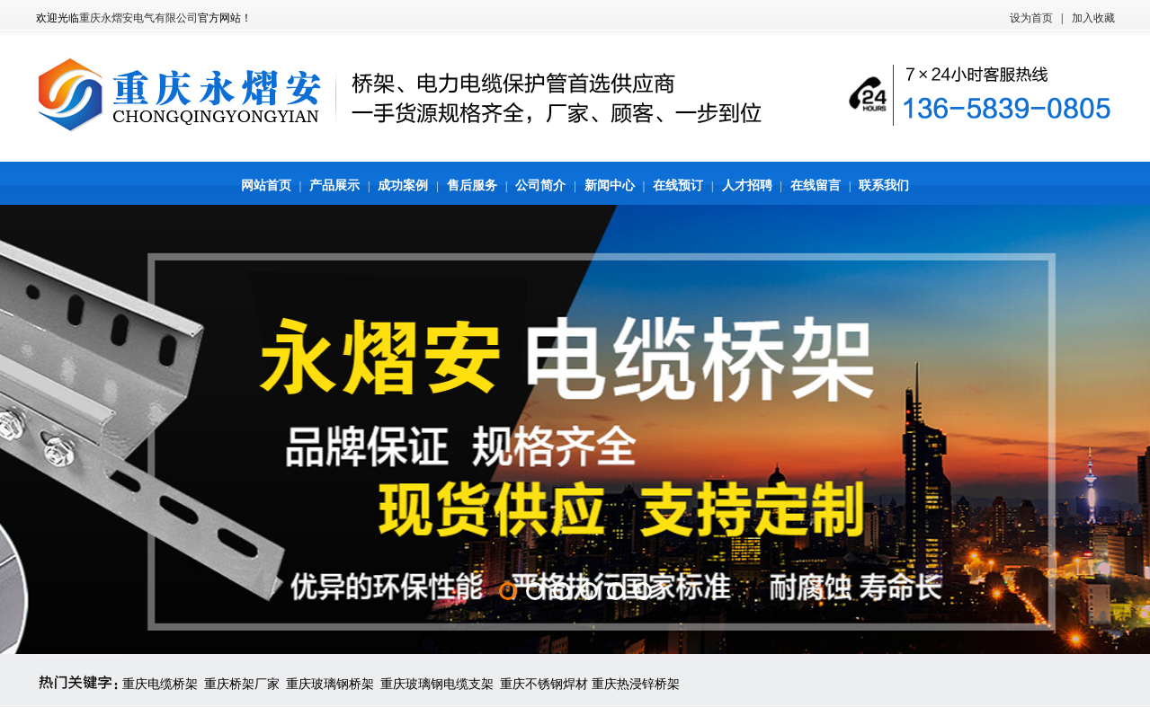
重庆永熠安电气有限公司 (138, 18)
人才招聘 (747, 185)
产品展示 (334, 185)
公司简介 (540, 185)
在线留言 (815, 185)
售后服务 (472, 185)
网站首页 (266, 185)
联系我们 (884, 185)
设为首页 (1031, 18)
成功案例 (403, 185)
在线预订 (678, 185)
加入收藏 (1093, 18)
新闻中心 (609, 185)
